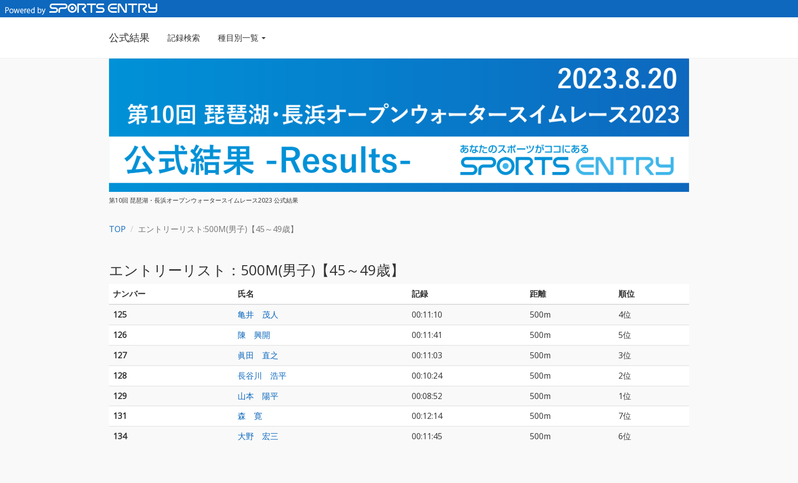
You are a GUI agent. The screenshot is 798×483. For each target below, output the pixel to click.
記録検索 (183, 37)
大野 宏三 (258, 436)
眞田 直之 (258, 355)
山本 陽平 (258, 396)
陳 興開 (254, 334)
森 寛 (250, 415)
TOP (117, 229)
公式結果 (129, 37)
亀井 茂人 (258, 314)
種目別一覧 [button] (242, 37)
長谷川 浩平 (262, 375)
